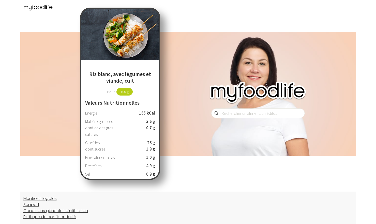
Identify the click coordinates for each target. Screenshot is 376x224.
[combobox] (258, 113)
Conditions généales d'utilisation (55, 211)
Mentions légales (40, 198)
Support (31, 205)
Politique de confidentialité (49, 217)
